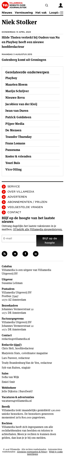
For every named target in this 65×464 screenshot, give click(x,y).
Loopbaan (56, 12)
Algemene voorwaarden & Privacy (32, 451)
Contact (14, 212)
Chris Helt (8, 348)
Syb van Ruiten (11, 367)
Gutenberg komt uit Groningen (24, 60)
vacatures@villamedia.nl (17, 401)
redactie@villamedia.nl (16, 339)
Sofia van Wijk (10, 377)
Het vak (41, 12)
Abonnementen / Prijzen (27, 202)
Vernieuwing (24, 12)
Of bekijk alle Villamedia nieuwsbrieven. (37, 229)
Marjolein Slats (11, 353)
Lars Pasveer (9, 358)
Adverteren (17, 196)
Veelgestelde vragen (25, 207)
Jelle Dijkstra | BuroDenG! (17, 391)
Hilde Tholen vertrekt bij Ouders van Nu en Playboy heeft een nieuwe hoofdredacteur (31, 42)
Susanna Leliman (12, 283)
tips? (18, 345)
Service (13, 186)
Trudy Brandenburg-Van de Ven (20, 363)
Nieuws (7, 12)
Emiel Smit (8, 382)
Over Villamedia (20, 191)
